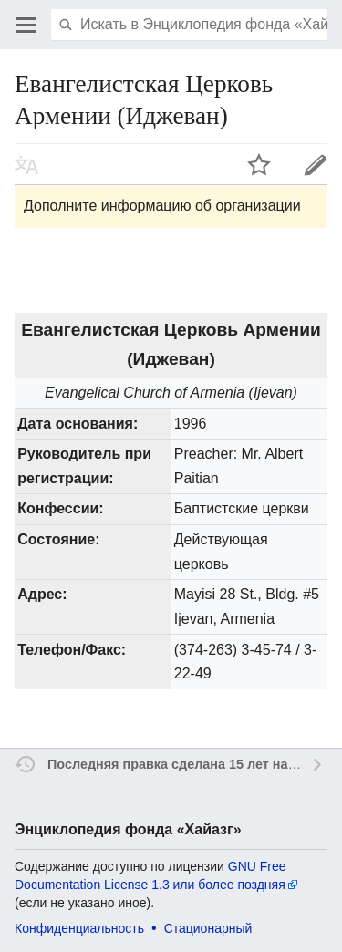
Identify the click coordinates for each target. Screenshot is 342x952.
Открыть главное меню (25, 25)
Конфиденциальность (79, 928)
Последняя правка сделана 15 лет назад (178, 764)
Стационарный (208, 928)
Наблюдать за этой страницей (259, 164)
